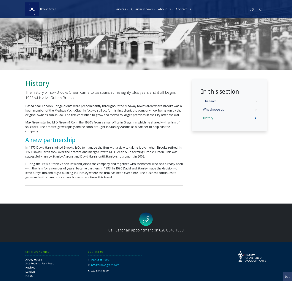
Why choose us (213, 109)
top (288, 276)
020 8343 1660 (171, 230)
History (208, 118)
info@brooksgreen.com (105, 265)
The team (209, 101)
